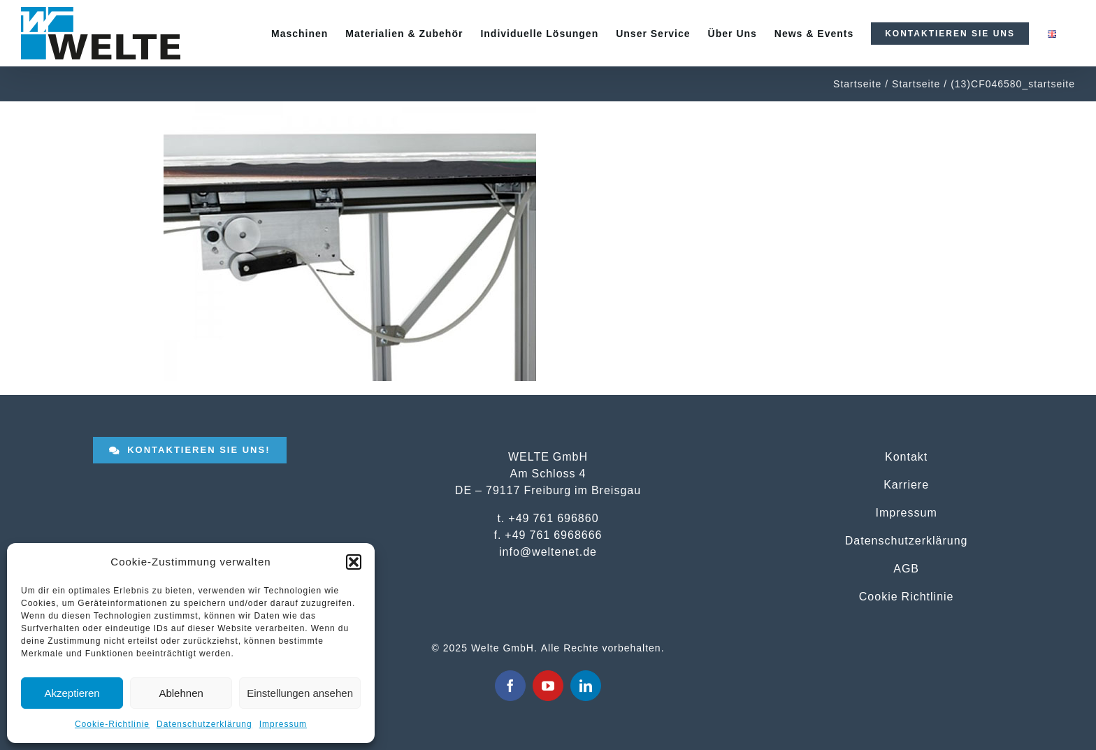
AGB (906, 568)
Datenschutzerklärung (204, 724)
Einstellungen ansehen (300, 693)
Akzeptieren (71, 693)
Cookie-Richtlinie (112, 724)
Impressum (283, 724)
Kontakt (906, 456)
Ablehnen (181, 693)
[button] (354, 562)
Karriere (906, 484)
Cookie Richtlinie (906, 596)
